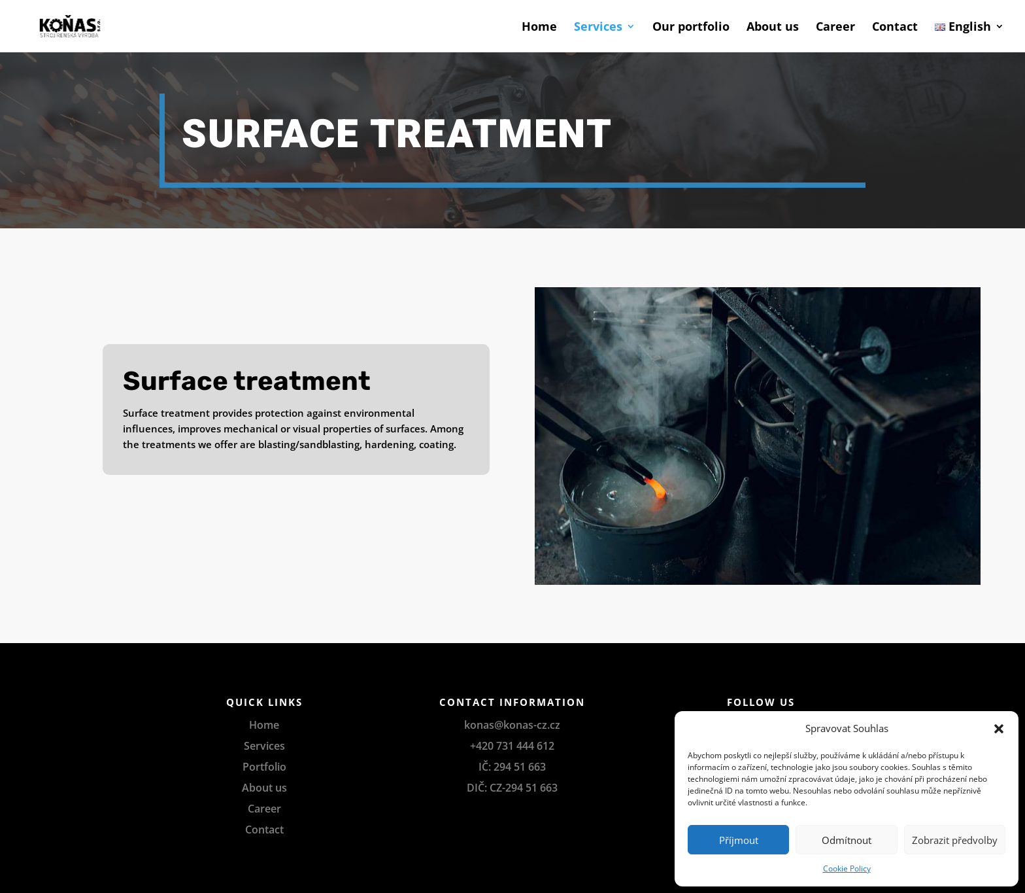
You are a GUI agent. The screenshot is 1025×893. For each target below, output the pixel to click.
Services (598, 28)
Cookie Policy (847, 868)
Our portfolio (691, 28)
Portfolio (264, 767)
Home (539, 28)
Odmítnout (846, 840)
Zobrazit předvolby (955, 840)
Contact (895, 28)
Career (835, 28)
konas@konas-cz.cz (512, 725)
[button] (998, 728)
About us (773, 28)
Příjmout (738, 840)
